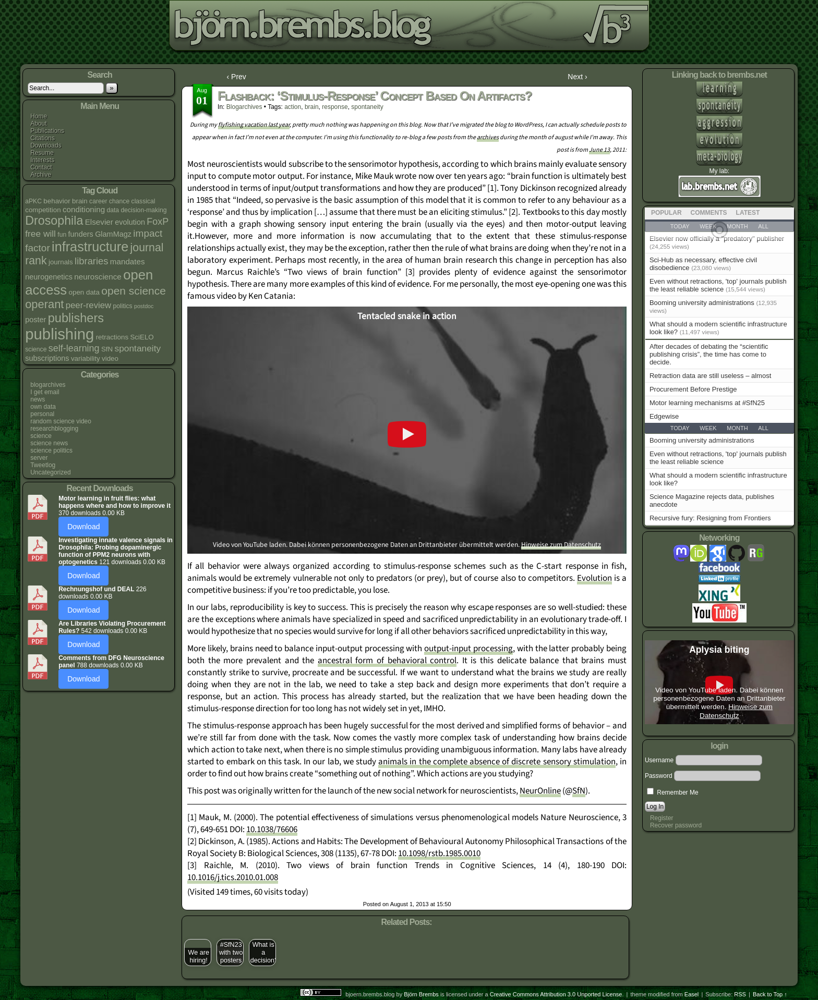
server (38, 457)
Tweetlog (42, 465)
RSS (740, 994)
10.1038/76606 (271, 829)
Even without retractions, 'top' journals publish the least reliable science (718, 285)
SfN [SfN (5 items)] (107, 349)
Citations (42, 138)
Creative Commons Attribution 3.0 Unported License (556, 994)
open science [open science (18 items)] (133, 291)
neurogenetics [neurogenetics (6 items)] (49, 277)
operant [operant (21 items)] (44, 304)
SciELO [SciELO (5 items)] (141, 337)
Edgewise (664, 416)
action (292, 107)
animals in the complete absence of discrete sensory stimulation (497, 761)
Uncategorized (50, 472)
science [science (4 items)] (35, 349)
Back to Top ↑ (770, 994)
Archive (40, 174)
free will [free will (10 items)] (40, 233)
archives (488, 137)
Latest (748, 212)
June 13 (599, 149)
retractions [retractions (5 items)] (112, 337)
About (38, 123)
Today (680, 428)
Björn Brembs (421, 994)
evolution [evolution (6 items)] (130, 222)
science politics (51, 450)
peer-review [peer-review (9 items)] (88, 305)
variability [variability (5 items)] (85, 358)
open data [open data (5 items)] (84, 292)
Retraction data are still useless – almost (710, 376)
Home (38, 116)
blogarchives (47, 384)
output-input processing (468, 648)
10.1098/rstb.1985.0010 (439, 853)
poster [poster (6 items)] (35, 319)
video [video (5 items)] (110, 358)
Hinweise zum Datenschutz (561, 545)
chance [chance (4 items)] (119, 201)
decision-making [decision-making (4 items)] (144, 210)
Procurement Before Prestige (693, 389)
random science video (60, 421)
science (41, 436)
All (763, 428)
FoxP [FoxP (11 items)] (158, 221)
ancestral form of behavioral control (387, 660)
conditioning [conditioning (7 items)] (84, 209)
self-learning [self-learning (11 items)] (74, 348)
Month (737, 428)
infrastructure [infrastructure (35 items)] (90, 246)
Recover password (676, 825)
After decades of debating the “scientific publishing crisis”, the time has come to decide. (708, 354)
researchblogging (54, 428)
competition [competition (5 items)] (43, 210)
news (37, 399)
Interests (42, 160)
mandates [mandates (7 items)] (127, 261)
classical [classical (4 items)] (143, 201)
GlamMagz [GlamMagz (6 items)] (113, 234)
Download (83, 526)
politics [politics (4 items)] (122, 306)
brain (312, 107)
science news (49, 443)
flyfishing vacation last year (254, 124)
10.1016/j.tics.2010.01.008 (232, 877)
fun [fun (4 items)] (61, 234)
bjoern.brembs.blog (264, 28)
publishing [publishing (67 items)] (59, 334)
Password (658, 775)
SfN (578, 791)
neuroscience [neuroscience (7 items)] (97, 276)
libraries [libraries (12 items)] (91, 260)
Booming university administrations (701, 303)
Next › (577, 76)
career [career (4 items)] (98, 201)
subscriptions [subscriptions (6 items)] (47, 358)
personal (42, 414)
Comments (709, 212)
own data (43, 406)
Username (659, 760)
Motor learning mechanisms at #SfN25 (707, 403)
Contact (41, 167)
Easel (691, 994)
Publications (47, 131)
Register (661, 818)
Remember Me (673, 792)
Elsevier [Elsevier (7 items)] (99, 221)
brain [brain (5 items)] (80, 201)
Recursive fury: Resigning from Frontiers (710, 518)
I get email (44, 392)
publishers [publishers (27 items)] (76, 318)
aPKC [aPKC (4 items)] (33, 201)
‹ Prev (236, 76)
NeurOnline (540, 791)
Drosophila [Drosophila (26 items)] (54, 220)
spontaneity (367, 107)
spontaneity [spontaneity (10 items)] (138, 348)
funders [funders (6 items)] (80, 234)
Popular (666, 212)
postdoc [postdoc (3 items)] (143, 306)
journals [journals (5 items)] (61, 262)
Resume (42, 152)
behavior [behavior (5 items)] (56, 201)
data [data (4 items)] (112, 210)
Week (708, 428)
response (334, 107)
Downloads (45, 145)
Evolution (594, 578)
